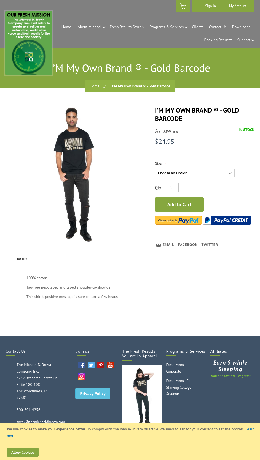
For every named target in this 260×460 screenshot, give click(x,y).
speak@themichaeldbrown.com (41, 422)
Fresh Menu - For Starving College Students (179, 387)
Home (94, 85)
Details (21, 259)
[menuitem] (67, 26)
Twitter (210, 244)
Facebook (188, 244)
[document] (130, 441)
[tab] (21, 259)
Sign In (210, 6)
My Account (237, 6)
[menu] (130, 33)
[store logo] (28, 43)
